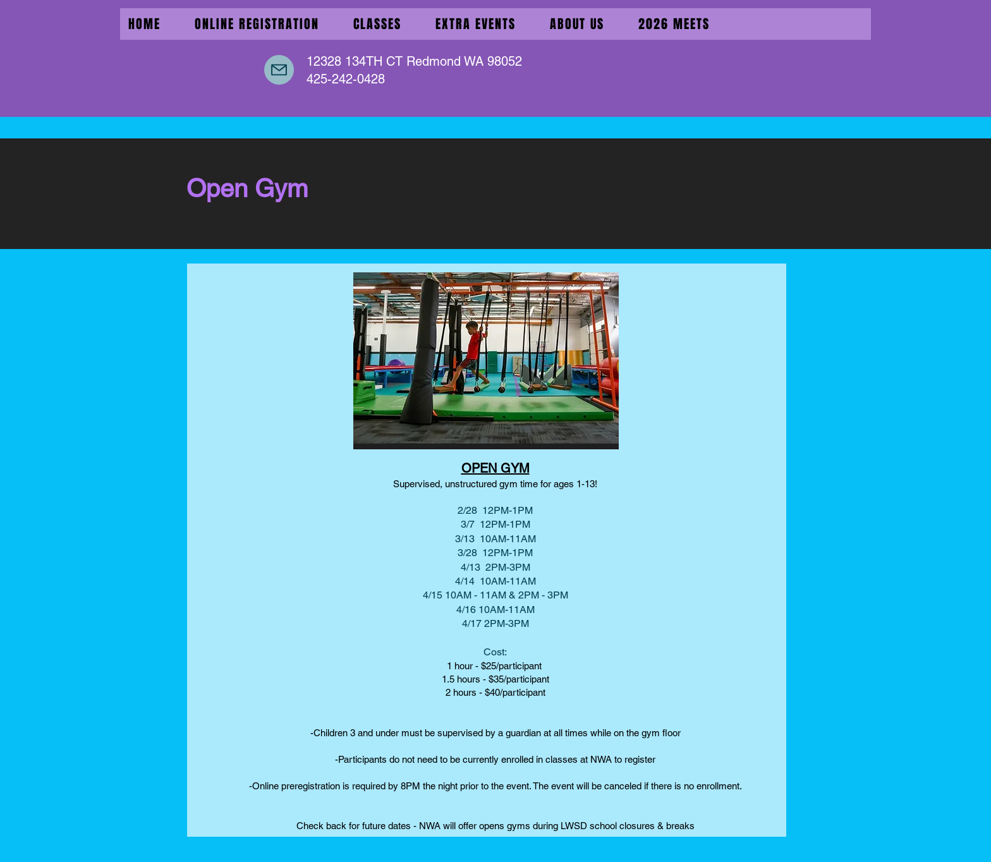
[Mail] (279, 70)
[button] (475, 24)
